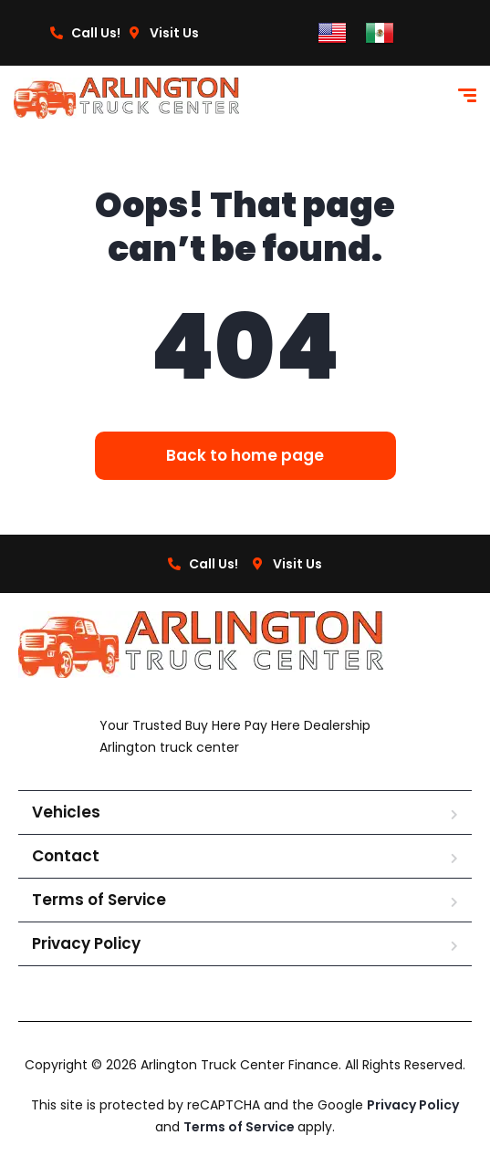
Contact (65, 856)
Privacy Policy (86, 943)
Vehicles (66, 812)
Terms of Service (99, 900)
